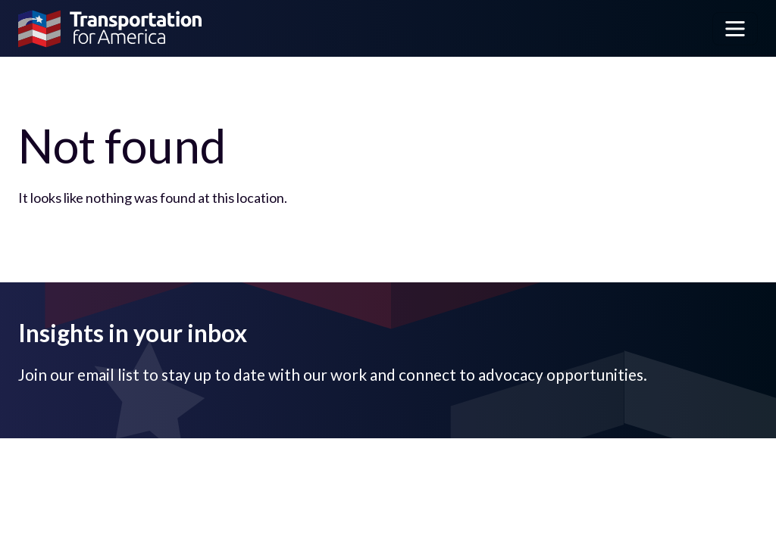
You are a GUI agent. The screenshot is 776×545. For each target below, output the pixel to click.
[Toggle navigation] (735, 28)
